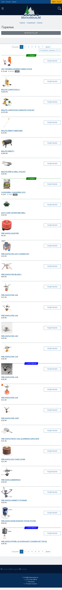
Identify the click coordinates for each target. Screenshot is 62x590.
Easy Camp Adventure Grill (13, 213)
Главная (22, 23)
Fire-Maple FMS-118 (9, 377)
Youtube (23, 569)
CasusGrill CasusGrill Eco (13, 192)
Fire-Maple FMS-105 (9, 336)
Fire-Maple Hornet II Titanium (14, 500)
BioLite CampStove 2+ (10, 90)
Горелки (39, 23)
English (14, 2)
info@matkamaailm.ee (30, 577)
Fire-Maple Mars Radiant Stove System (18, 521)
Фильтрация (31, 33)
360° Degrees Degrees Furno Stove (16, 69)
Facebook (5, 569)
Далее (48, 47)
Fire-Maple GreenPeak (10, 480)
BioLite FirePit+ (7, 151)
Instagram (14, 569)
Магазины (30, 582)
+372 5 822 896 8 (30, 579)
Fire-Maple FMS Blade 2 (11, 274)
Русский (8, 2)
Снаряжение (31, 23)
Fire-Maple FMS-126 (9, 398)
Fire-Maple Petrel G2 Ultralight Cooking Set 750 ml (24, 541)
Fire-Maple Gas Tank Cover (13, 459)
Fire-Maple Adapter (10, 233)
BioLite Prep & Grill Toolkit (13, 172)
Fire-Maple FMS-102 (9, 295)
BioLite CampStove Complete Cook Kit (17, 110)
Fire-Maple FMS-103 (9, 315)
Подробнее (52, 61)
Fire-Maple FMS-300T (10, 418)
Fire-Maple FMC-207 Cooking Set (15, 254)
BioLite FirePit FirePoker (11, 131)
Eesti (3, 2)
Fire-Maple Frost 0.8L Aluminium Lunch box (20, 439)
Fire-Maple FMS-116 (9, 357)
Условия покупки (30, 584)
